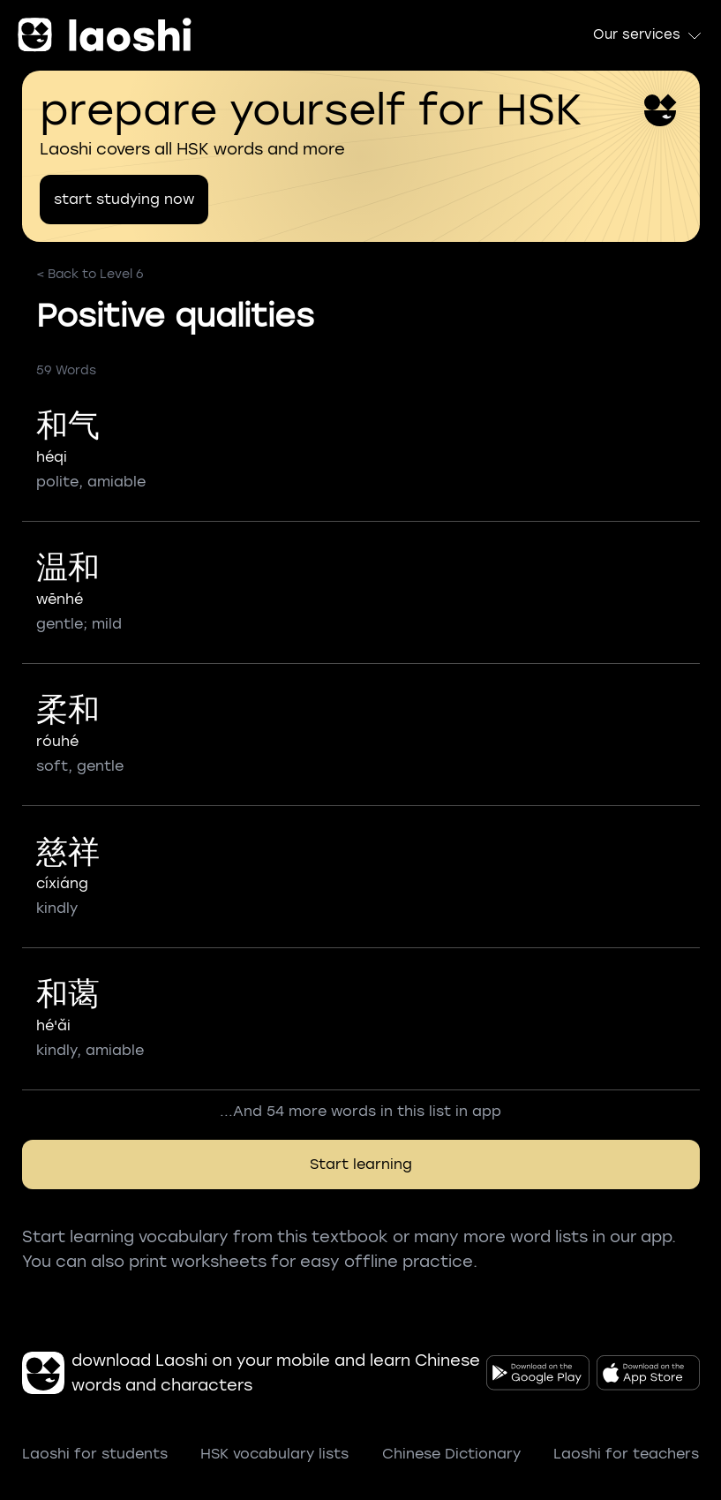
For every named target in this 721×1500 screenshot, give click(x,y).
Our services (648, 35)
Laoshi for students (95, 1453)
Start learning (361, 1164)
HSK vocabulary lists (274, 1453)
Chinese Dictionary (451, 1453)
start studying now (124, 199)
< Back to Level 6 (90, 274)
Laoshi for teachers (626, 1453)
